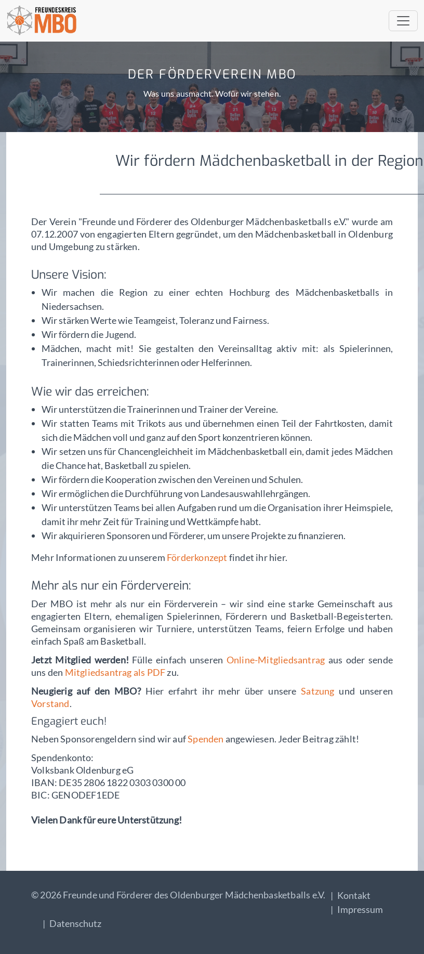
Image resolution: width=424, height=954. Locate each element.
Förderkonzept (197, 557)
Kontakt (353, 895)
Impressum (360, 909)
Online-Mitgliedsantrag (277, 659)
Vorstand (50, 703)
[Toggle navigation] (403, 20)
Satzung (317, 691)
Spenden (207, 738)
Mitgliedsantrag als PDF (115, 672)
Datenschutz (75, 923)
